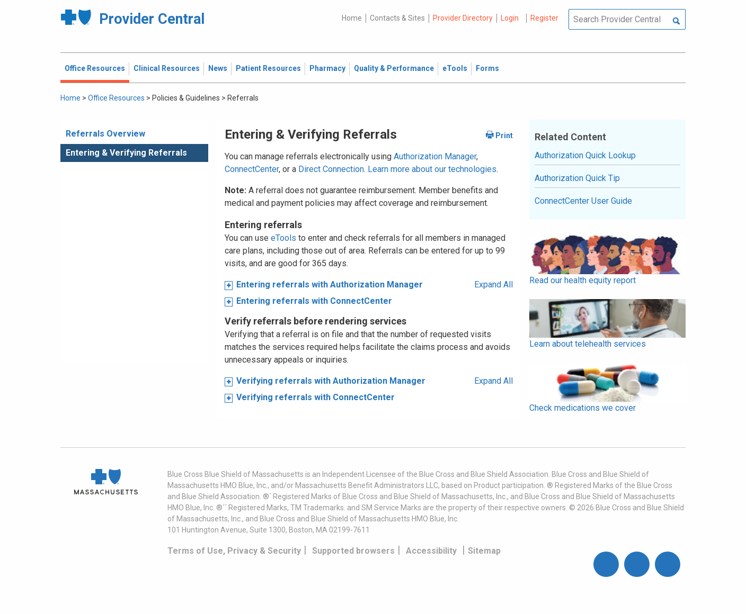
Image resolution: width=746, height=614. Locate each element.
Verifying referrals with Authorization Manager (330, 381)
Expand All (493, 284)
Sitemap (484, 551)
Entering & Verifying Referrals (126, 153)
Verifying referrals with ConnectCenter (315, 397)
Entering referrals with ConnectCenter (314, 301)
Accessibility (431, 551)
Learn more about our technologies (432, 169)
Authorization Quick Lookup (585, 155)
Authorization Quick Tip (577, 178)
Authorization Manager (435, 156)
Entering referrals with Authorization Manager (329, 284)
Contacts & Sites (397, 18)
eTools (283, 238)
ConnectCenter (252, 169)
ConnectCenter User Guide (583, 201)
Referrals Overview (105, 134)
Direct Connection (331, 169)
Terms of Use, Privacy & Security (234, 551)
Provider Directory (463, 18)
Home (352, 18)
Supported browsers (353, 551)
